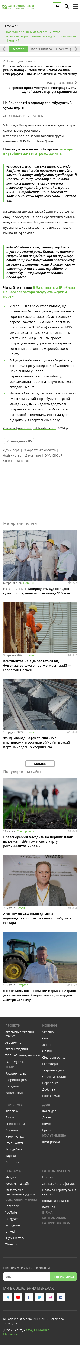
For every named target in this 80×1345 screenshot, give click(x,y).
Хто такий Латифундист (59, 1184)
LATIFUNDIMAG (54, 1217)
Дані (46, 1104)
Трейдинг (12, 1086)
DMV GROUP (53, 455)
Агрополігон (14, 1042)
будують (53, 398)
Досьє (46, 1117)
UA (57, 6)
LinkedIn (11, 1231)
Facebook (12, 1206)
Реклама (13, 1171)
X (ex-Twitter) (14, 1238)
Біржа (47, 1212)
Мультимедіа (54, 1135)
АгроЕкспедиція (17, 1049)
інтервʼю (9, 136)
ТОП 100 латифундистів (22, 1055)
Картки (10, 1156)
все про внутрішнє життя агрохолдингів (38, 151)
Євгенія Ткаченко (16, 461)
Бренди (47, 1130)
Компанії (48, 1124)
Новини (28, 583)
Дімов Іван (33, 455)
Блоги (21, 908)
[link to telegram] (7, 1297)
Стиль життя (14, 1143)
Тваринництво (41, 49)
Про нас (48, 1177)
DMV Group (27, 141)
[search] (67, 6)
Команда (48, 1207)
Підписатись (63, 1276)
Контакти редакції (55, 1201)
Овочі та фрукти (54, 1077)
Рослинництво (15, 1073)
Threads (11, 1244)
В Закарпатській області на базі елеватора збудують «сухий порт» (40, 292)
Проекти (12, 1025)
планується (18, 311)
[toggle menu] (75, 6)
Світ (45, 1038)
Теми (10, 1067)
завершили (45, 365)
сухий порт (11, 450)
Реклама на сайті (17, 1184)
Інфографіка (51, 1142)
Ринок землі (14, 1093)
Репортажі (12, 1162)
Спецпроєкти (25, 831)
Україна (48, 1032)
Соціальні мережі (21, 1199)
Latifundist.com (28, 136)
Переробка (50, 1083)
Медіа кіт (12, 1177)
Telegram (12, 1219)
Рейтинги (12, 1130)
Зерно (46, 1045)
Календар (49, 1111)
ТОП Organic (14, 1062)
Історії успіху (14, 1136)
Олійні (47, 1051)
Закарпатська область (39, 450)
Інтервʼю (22, 985)
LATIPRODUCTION (56, 1223)
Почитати (14, 1104)
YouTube (11, 1212)
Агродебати (13, 1149)
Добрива (48, 1089)
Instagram (12, 1225)
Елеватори (18, 49)
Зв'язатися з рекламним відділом (20, 1192)
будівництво (12, 455)
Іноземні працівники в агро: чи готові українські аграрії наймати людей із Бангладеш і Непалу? (40, 36)
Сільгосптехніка (53, 1057)
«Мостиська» (66, 393)
